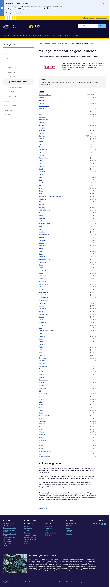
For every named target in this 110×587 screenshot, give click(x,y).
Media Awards (49, 535)
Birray (41, 111)
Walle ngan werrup (44, 415)
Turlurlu (41, 399)
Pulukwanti (42, 341)
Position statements (51, 533)
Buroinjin (41, 144)
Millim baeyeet (43, 292)
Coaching (26, 530)
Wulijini (41, 445)
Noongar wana (43, 314)
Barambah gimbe (44, 106)
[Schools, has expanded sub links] (18, 54)
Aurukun (41, 103)
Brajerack (42, 130)
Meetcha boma (43, 281)
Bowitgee (42, 128)
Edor (40, 160)
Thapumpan (42, 374)
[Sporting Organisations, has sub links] (18, 105)
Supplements (28, 528)
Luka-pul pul (42, 270)
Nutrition (26, 526)
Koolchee (42, 256)
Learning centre (7, 541)
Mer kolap (42, 289)
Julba (40, 202)
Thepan (41, 377)
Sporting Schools (9, 45)
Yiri (40, 454)
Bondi (40, 114)
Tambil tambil (43, 366)
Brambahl (42, 133)
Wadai (41, 410)
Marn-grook (42, 276)
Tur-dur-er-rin (43, 393)
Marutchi (41, 278)
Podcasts (47, 530)
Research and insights (9, 528)
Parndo (41, 319)
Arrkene (41, 100)
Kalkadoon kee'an (44, 223)
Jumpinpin (42, 207)
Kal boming (42, 221)
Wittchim (41, 437)
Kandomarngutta (44, 234)
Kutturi (41, 265)
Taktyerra (42, 363)
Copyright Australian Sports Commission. (15, 582)
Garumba (42, 171)
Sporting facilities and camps (9, 534)
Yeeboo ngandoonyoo (45, 451)
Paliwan (41, 317)
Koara (41, 248)
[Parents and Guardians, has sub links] (18, 110)
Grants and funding (8, 523)
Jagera (41, 191)
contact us (19, 13)
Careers (91, 18)
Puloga (41, 339)
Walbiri (41, 413)
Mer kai (41, 287)
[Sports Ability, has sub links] (18, 96)
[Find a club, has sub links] (18, 76)
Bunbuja (41, 139)
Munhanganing (43, 297)
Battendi (41, 108)
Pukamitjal (42, 333)
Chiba (41, 147)
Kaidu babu (42, 218)
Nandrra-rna (42, 303)
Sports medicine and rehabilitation (9, 538)
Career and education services (9, 530)
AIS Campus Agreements (69, 530)
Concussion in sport (30, 535)
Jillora (41, 193)
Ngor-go (41, 311)
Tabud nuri (42, 361)
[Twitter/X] (97, 524)
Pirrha (41, 325)
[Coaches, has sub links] (18, 101)
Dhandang (42, 155)
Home (41, 43)
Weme (41, 429)
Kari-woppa (42, 240)
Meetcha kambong (44, 284)
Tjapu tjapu (42, 388)
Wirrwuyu (42, 434)
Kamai (41, 229)
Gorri (40, 180)
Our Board (69, 525)
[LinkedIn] (105, 524)
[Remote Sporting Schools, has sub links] (18, 67)
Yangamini (42, 448)
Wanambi (42, 424)
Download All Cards (45, 95)
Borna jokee (42, 125)
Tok (40, 391)
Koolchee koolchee (45, 259)
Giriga (41, 174)
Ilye (40, 185)
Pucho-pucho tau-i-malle (46, 330)
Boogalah (42, 117)
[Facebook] (94, 524)
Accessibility (78, 582)
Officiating (27, 533)
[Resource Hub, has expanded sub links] (18, 72)
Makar (41, 273)
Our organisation (71, 523)
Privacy (39, 582)
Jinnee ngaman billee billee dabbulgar (50, 196)
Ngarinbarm (42, 308)
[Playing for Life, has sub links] (18, 92)
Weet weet (42, 426)
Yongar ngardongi (44, 456)
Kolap (40, 254)
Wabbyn (41, 407)
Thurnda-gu (42, 382)
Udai (40, 402)
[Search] (102, 26)
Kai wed (41, 215)
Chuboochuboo (43, 149)
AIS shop (85, 18)
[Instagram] (102, 524)
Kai (40, 213)
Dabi (40, 152)
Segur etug (42, 358)
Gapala (41, 169)
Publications (48, 528)
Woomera (42, 443)
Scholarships (7, 525)
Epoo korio (42, 166)
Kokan (41, 251)
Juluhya (41, 204)
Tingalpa (41, 385)
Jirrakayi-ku (42, 199)
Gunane (41, 182)
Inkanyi (41, 188)
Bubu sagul (42, 136)
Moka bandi (42, 295)
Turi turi (41, 396)
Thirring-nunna (43, 380)
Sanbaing (42, 355)
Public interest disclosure (50, 582)
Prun (40, 328)
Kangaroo (42, 237)
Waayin (41, 404)
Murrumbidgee (43, 300)
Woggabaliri (42, 440)
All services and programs (7, 544)
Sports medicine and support (30, 540)
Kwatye (41, 267)
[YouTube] (99, 524)
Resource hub (62, 43)
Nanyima (41, 306)
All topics (26, 543)
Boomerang (42, 122)
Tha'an (41, 371)
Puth (40, 350)
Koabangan (42, 245)
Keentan (41, 243)
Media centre (49, 526)
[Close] (103, 3)
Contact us (69, 534)
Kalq (40, 226)
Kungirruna (42, 262)
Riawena (41, 352)
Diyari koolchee (43, 158)
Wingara (41, 432)
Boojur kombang (44, 119)
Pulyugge (42, 344)
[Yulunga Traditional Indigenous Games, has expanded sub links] (18, 82)
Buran (41, 141)
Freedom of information (66, 582)
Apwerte (41, 97)
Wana (40, 418)
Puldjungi (42, 336)
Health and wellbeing (30, 537)
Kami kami (42, 232)
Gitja (40, 177)
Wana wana (42, 421)
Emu (40, 163)
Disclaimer (32, 582)
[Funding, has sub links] (18, 58)
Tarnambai (42, 369)
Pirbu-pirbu (42, 322)
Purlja (40, 347)
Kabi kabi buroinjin (44, 210)
